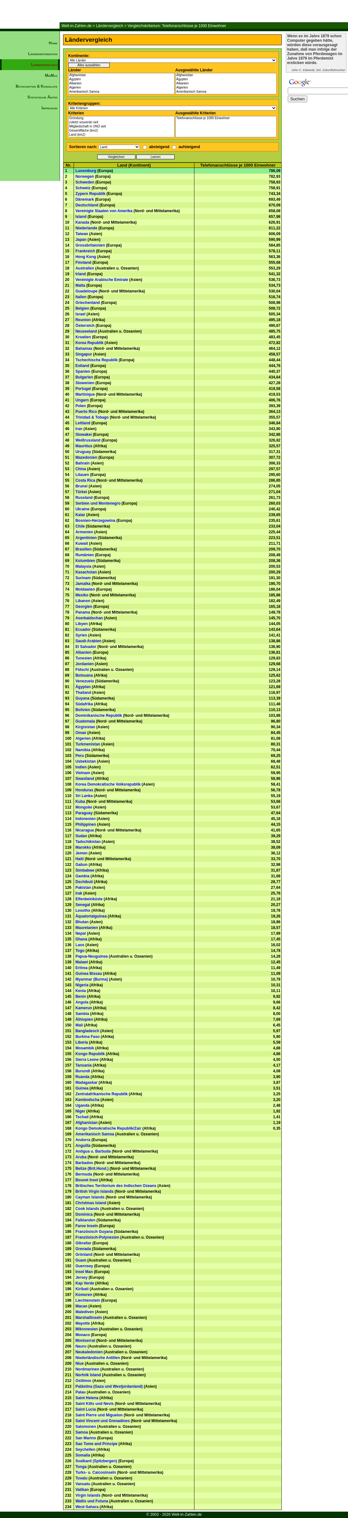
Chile (80, 526)
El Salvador (86, 646)
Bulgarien (84, 377)
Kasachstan (86, 572)
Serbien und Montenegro (98, 503)
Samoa (82, 1432)
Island (81, 216)
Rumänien (85, 555)
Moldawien (85, 589)
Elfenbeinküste (89, 899)
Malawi (82, 962)
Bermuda (84, 1174)
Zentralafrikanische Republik (102, 1094)
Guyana (83, 698)
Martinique (85, 394)
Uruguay (83, 452)
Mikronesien (87, 1329)
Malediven (85, 1312)
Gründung (121, 118)
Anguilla (83, 1145)
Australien (85, 268)
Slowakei (84, 434)
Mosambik (85, 1048)
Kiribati (82, 1289)
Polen (81, 406)
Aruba (81, 1157)
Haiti (80, 859)
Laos (80, 945)
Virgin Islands (88, 1495)
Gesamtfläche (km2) (121, 131)
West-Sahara (87, 1507)
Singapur (84, 354)
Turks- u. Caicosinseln (96, 1472)
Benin (81, 996)
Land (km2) (121, 135)
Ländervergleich (109, 26)
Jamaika (83, 583)
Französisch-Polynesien (97, 1237)
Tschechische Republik (97, 360)
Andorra (83, 1140)
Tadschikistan (88, 841)
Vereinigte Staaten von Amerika (104, 211)
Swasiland (85, 778)
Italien (81, 297)
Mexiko (82, 595)
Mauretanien (87, 927)
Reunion (83, 320)
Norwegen (85, 176)
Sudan (81, 836)
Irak (79, 893)
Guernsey (84, 1266)
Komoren (84, 1294)
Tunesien (84, 658)
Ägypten (121, 79)
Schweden (85, 182)
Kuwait (82, 543)
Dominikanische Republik (99, 715)
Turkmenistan (88, 744)
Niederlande (87, 228)
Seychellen (86, 1449)
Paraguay (84, 813)
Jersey (82, 1277)
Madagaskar (87, 1082)
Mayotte (83, 1323)
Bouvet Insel (87, 1180)
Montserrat (85, 1340)
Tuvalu (82, 1478)
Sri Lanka (84, 796)
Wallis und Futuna (92, 1501)
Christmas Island (91, 1203)
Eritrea (82, 968)
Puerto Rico (86, 411)
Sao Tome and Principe (97, 1444)
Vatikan (82, 1489)
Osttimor (83, 1380)
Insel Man (84, 1272)
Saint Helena (87, 1398)
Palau (81, 1392)
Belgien (82, 308)
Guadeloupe (87, 291)
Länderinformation (42, 54)
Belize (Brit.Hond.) (92, 1168)
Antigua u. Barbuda (93, 1151)
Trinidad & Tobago (92, 417)
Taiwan (82, 234)
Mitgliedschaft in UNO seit (121, 127)
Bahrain (83, 463)
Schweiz (83, 188)
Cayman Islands (90, 1197)
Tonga (81, 1466)
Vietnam (83, 773)
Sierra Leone (87, 1059)
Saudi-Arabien (88, 641)
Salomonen (86, 1426)
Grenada (83, 1249)
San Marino (86, 1438)
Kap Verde (85, 1283)
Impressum (49, 108)
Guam (81, 1260)
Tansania (84, 1065)
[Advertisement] (29, 221)
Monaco (83, 1335)
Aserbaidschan (89, 618)
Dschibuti (84, 882)
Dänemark (85, 199)
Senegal (83, 905)
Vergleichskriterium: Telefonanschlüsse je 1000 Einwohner (176, 26)
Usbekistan (86, 761)
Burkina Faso (88, 1036)
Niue (80, 1363)
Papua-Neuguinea (92, 956)
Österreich (85, 325)
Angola (82, 1002)
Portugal (83, 388)
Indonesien (86, 819)
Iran (79, 429)
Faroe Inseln (87, 1226)
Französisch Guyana (94, 1231)
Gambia (83, 876)
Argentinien (86, 538)
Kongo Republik (90, 1054)
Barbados (84, 1163)
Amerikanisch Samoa (121, 92)
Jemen (82, 853)
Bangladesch (87, 1031)
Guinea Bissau (89, 973)
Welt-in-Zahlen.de (77, 26)
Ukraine (83, 509)
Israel (80, 314)
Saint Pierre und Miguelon (99, 1415)
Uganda (83, 1105)
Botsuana (84, 675)
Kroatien (83, 337)
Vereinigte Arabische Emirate (102, 279)
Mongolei (84, 807)
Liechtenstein (88, 1300)
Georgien (84, 606)
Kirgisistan (85, 727)
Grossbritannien (90, 245)
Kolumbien (85, 560)
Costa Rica (85, 480)
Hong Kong (86, 257)
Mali (79, 1025)
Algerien (121, 88)
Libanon (83, 601)
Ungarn (82, 400)
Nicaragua (85, 830)
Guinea (82, 1088)
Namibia (83, 750)
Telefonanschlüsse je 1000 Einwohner (226, 118)
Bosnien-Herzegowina (95, 520)
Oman (81, 732)
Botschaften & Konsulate (36, 86)
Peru (80, 755)
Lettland (83, 423)
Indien (81, 767)
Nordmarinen (87, 1369)
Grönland (84, 1254)
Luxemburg (86, 171)
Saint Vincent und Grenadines (103, 1421)
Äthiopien (84, 1019)
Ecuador (83, 629)
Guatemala (85, 721)
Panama (83, 612)
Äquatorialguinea (91, 916)
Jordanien (85, 664)
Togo (80, 950)
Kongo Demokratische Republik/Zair (108, 1128)
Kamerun (84, 1008)
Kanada (82, 222)
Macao (81, 1306)
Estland (82, 365)
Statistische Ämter (42, 97)
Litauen (82, 474)
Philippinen (86, 824)
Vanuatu (83, 1484)
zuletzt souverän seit (121, 122)
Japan (81, 239)
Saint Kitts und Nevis (95, 1403)
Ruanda (83, 1077)
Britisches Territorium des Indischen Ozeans (116, 1185)
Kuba (80, 801)
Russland (84, 497)
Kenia (81, 991)
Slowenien (85, 383)
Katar (80, 515)
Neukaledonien (89, 1352)
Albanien (121, 84)
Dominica (84, 1214)
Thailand (83, 692)
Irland (81, 274)
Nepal (81, 933)
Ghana (81, 939)
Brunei (82, 486)
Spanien (83, 371)
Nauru (81, 1346)
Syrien (81, 635)
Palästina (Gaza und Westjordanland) (109, 1386)
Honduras (84, 790)
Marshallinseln (89, 1317)
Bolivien (83, 710)
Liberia (82, 1042)
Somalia (83, 1455)
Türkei (81, 492)
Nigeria (82, 985)
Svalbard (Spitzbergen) (96, 1461)
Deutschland (87, 205)
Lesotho (83, 910)
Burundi (83, 1071)
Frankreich (85, 251)
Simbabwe (85, 870)
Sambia (82, 1013)
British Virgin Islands (95, 1191)
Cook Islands (87, 1208)
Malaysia (83, 566)
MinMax (51, 75)
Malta (80, 285)
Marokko (83, 847)
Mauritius (84, 446)
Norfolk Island (88, 1375)
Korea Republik (90, 343)
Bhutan (82, 922)
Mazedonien (87, 457)
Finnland (83, 262)
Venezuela (85, 681)
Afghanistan (121, 75)
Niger (80, 1111)
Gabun (82, 864)
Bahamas (84, 348)
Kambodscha (87, 1099)
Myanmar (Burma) (92, 979)
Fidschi (82, 669)
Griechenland (88, 302)
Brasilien (84, 549)
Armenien (84, 532)
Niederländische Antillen (98, 1358)
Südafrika (84, 704)
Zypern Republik (90, 193)
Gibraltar (83, 1243)
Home (53, 43)
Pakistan (83, 887)
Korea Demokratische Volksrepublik (108, 784)
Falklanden (86, 1220)
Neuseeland (86, 331)
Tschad (82, 1117)
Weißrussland (88, 440)
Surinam (83, 578)
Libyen (82, 624)
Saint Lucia (86, 1409)
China (81, 469)
